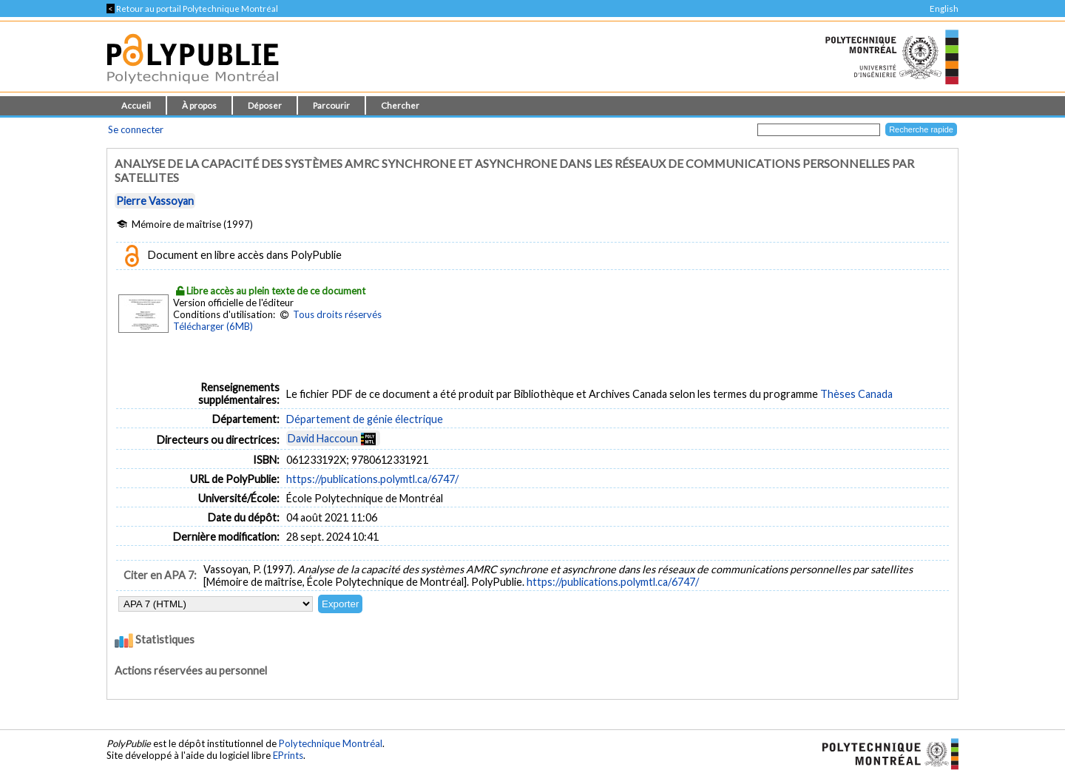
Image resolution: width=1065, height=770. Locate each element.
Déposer (265, 105)
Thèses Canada (856, 394)
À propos (199, 105)
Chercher (400, 105)
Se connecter (135, 129)
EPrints (288, 755)
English (944, 8)
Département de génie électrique (364, 419)
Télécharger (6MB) (213, 326)
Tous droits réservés (337, 314)
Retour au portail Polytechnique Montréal (192, 8)
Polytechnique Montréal (330, 743)
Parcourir (331, 105)
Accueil (136, 105)
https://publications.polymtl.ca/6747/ (372, 479)
